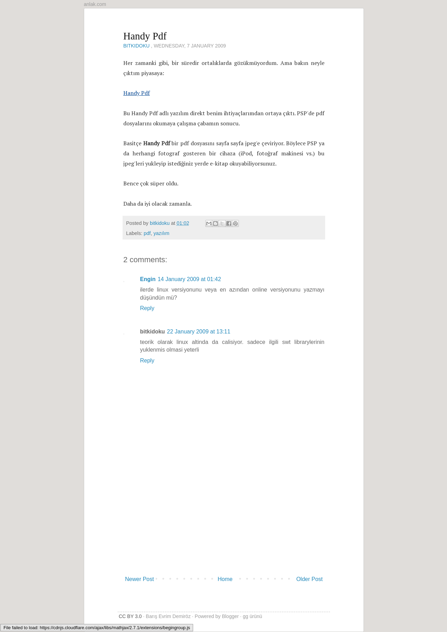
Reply (147, 308)
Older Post (309, 579)
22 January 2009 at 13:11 (198, 332)
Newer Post (139, 579)
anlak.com (95, 4)
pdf (147, 233)
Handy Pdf (136, 93)
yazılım (161, 233)
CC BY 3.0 (130, 616)
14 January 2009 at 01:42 (189, 279)
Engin (147, 279)
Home (225, 579)
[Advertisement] (223, 520)
